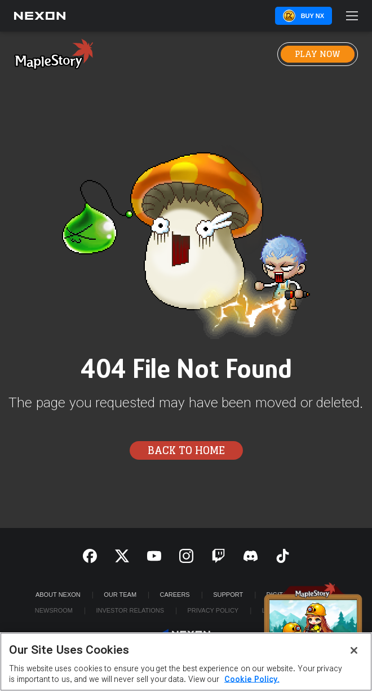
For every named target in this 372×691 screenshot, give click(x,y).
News (157, 54)
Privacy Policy (212, 610)
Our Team (120, 594)
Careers (175, 594)
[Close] (354, 650)
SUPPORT (228, 594)
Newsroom (54, 610)
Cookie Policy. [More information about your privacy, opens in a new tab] (252, 679)
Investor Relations (130, 610)
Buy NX (312, 15)
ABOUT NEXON (58, 594)
